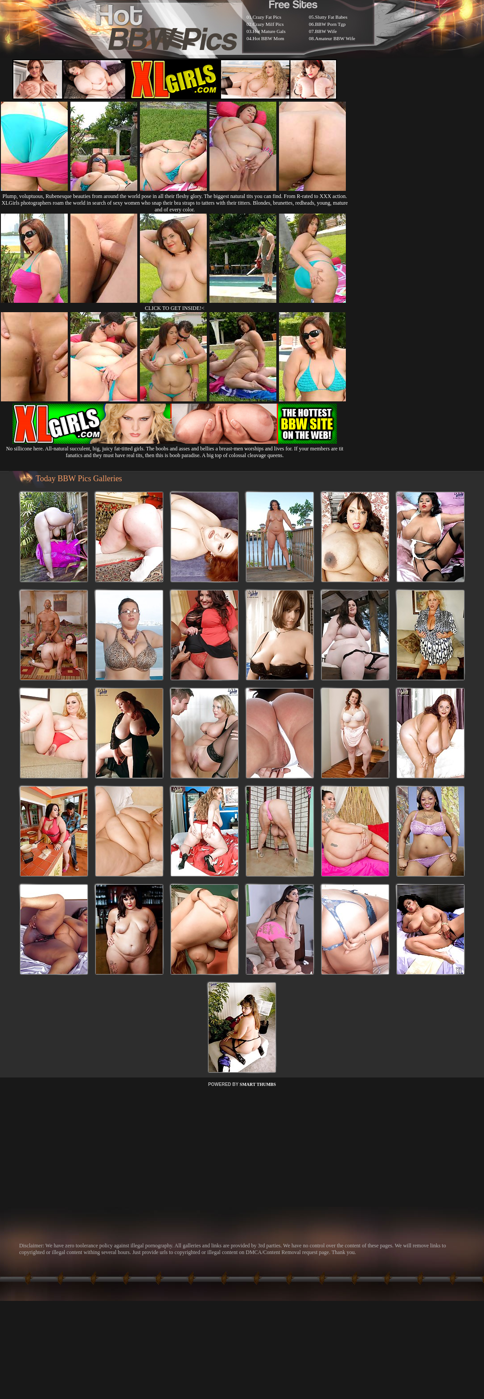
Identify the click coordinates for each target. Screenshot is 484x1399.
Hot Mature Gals (269, 31)
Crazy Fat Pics (267, 17)
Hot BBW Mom (268, 38)
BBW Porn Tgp (330, 24)
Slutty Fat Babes (331, 17)
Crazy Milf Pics (268, 24)
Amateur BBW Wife (335, 38)
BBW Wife (326, 31)
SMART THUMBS (258, 1084)
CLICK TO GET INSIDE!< (175, 308)
